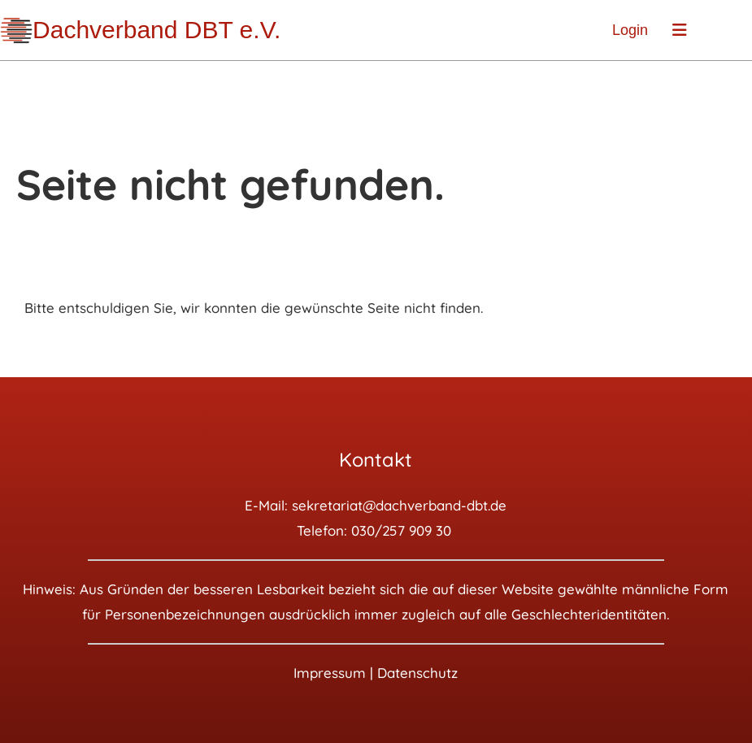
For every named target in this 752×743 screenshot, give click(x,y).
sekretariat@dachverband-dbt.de (399, 505)
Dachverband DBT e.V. (156, 29)
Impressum (329, 672)
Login (630, 30)
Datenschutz (417, 672)
